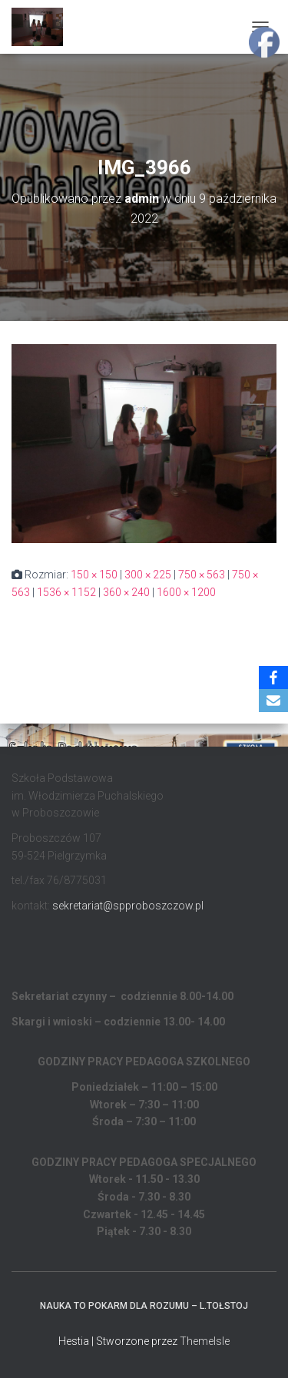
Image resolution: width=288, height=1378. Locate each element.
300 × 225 (147, 574)
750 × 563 (201, 574)
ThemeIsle (205, 1341)
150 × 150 (94, 574)
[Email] (273, 700)
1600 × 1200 (186, 592)
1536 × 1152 (66, 592)
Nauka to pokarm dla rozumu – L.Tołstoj (144, 1305)
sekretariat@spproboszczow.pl (128, 905)
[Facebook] (273, 677)
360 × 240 (126, 592)
